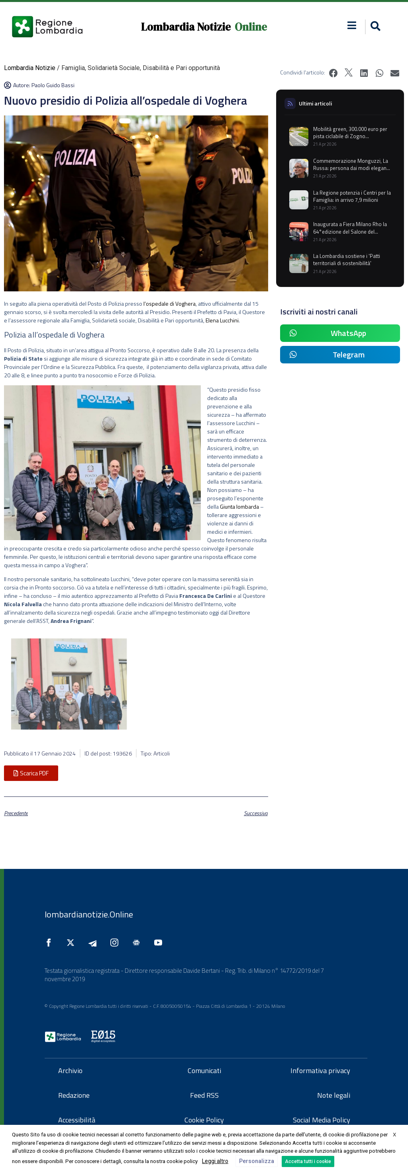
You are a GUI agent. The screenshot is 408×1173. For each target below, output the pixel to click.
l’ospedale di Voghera (169, 303)
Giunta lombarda (239, 506)
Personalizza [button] (256, 1161)
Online (251, 27)
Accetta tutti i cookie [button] (308, 1161)
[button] (374, 27)
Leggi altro (215, 1161)
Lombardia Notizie (186, 27)
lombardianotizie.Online (89, 914)
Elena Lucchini (222, 320)
